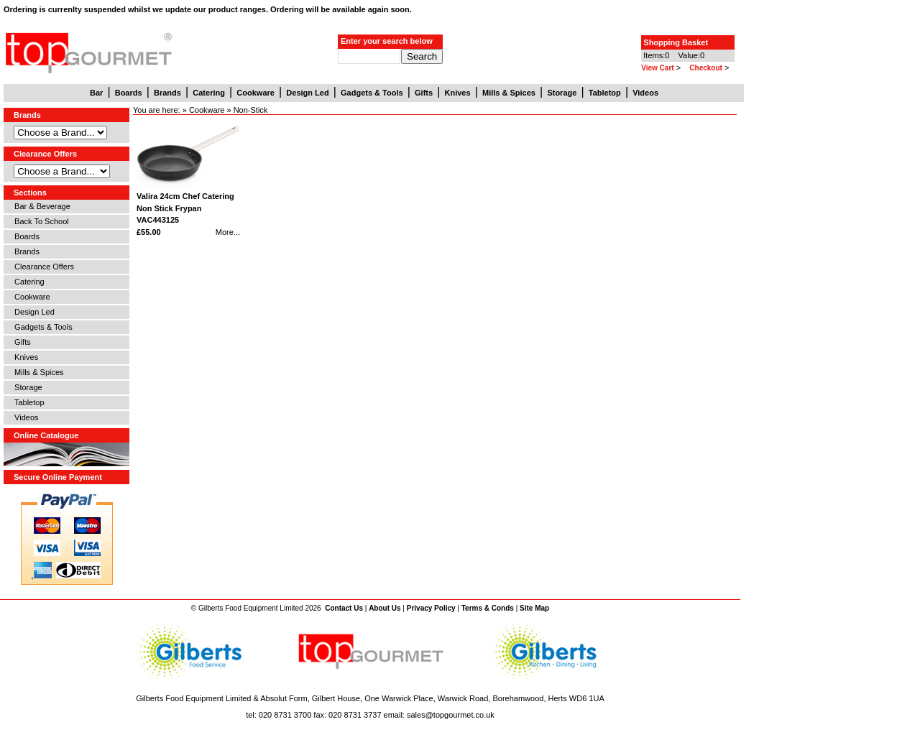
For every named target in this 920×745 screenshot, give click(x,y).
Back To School (39, 221)
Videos (24, 417)
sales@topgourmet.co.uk (450, 715)
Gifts (20, 342)
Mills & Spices (37, 372)
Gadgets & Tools (41, 327)
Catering (27, 281)
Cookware (30, 296)
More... (228, 232)
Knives (24, 357)
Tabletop (27, 402)
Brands (25, 251)
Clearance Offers (42, 266)
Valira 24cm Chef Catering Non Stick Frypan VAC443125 (185, 208)
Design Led (32, 311)
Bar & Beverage (40, 206)
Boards (25, 236)
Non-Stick (251, 110)
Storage (26, 387)
